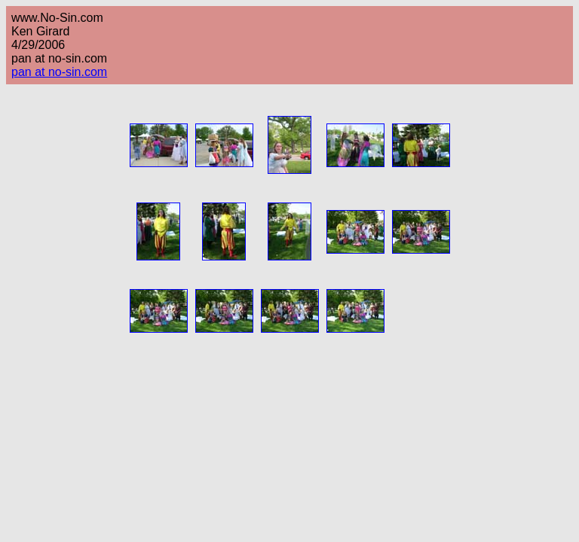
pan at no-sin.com (59, 71)
